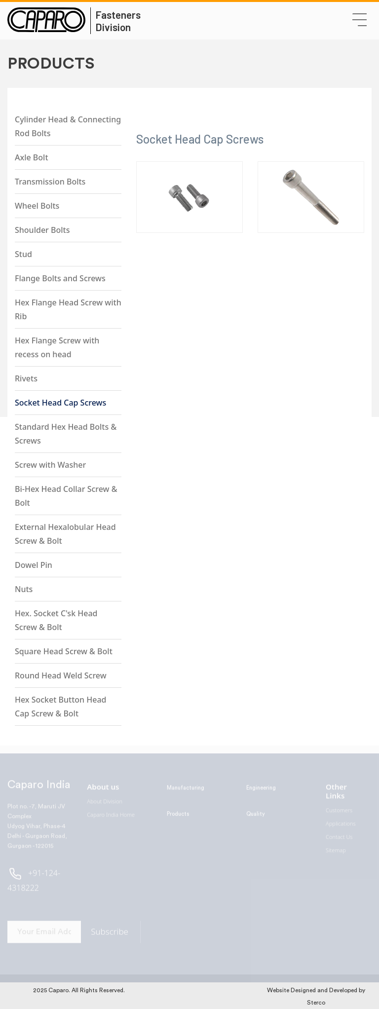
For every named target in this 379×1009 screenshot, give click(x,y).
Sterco (316, 1003)
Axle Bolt (31, 157)
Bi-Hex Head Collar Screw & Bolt (66, 496)
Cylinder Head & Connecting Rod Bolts (68, 126)
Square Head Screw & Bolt (64, 651)
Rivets (26, 378)
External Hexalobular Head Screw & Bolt (65, 534)
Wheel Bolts (37, 205)
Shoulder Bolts (42, 229)
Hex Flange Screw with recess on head (57, 347)
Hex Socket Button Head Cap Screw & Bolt (60, 706)
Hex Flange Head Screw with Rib (68, 309)
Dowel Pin (33, 565)
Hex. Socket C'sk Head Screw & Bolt (56, 620)
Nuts (24, 589)
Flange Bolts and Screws (60, 278)
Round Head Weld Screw (61, 675)
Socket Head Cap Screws (60, 402)
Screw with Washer (50, 464)
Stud (23, 254)
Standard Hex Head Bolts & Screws (65, 433)
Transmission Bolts (50, 181)
